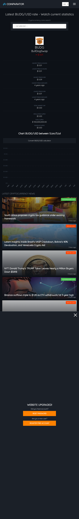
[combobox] (39, 26)
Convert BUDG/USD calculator (39, 141)
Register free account (39, 423)
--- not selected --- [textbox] (21, 26)
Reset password (39, 413)
